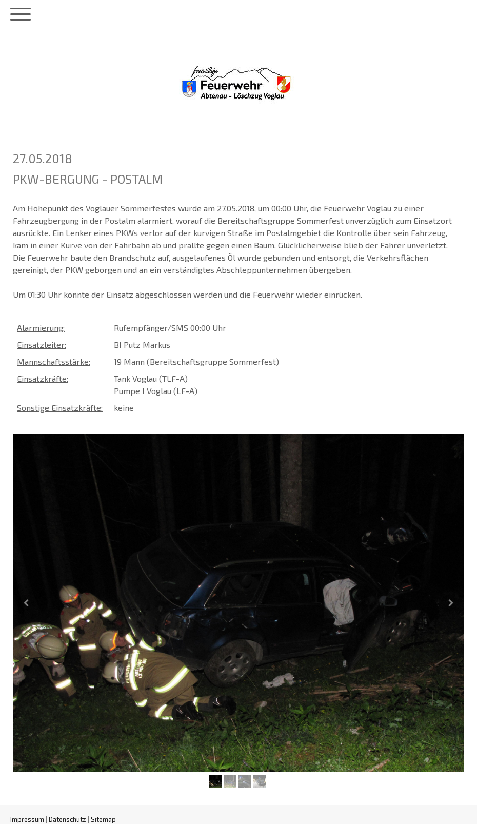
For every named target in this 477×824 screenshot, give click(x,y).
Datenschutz (67, 819)
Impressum (27, 819)
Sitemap (103, 819)
